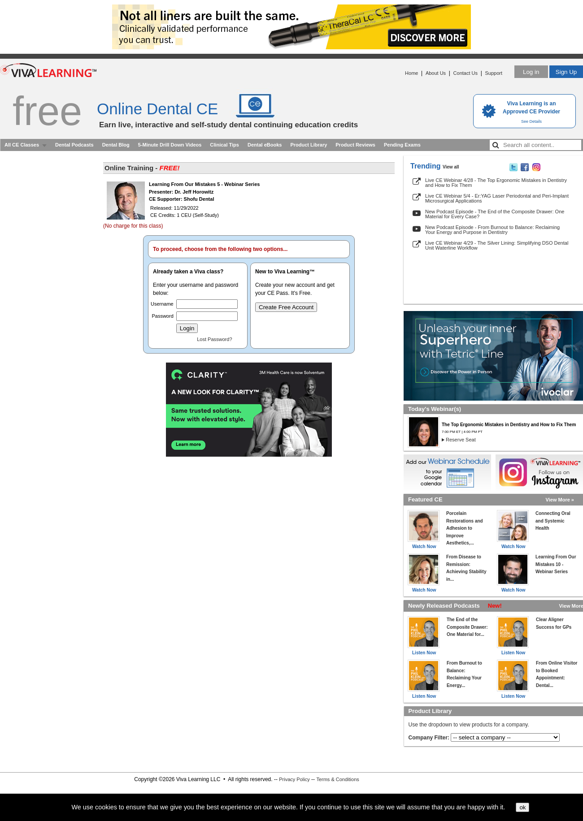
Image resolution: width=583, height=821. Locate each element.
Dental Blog (116, 144)
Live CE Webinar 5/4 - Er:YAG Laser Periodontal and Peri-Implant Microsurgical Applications (497, 198)
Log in (531, 72)
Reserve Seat (461, 439)
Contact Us (465, 73)
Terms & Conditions (337, 779)
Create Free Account (286, 307)
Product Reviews (355, 144)
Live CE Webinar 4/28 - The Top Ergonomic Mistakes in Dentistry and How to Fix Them (496, 182)
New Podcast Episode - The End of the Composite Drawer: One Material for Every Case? (494, 214)
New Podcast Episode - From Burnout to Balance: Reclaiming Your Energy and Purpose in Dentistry (492, 230)
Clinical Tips (224, 144)
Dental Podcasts (74, 144)
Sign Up (566, 72)
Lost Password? (214, 339)
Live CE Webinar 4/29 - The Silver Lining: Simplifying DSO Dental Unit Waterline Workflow (496, 245)
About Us (436, 73)
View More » (560, 499)
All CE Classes (21, 144)
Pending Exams (402, 144)
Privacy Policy (294, 779)
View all (451, 166)
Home (411, 73)
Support (493, 73)
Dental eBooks (265, 144)
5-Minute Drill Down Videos (170, 144)
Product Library (308, 144)
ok (522, 807)
